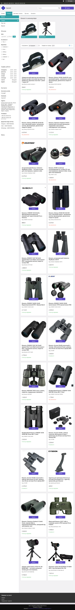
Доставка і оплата (17, 13)
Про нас (27, 13)
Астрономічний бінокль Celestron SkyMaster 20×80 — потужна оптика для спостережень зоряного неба (32, 169)
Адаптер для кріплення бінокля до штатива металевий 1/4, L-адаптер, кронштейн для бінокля (59, 479)
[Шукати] (59, 8)
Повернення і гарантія (7, 600)
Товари (8, 13)
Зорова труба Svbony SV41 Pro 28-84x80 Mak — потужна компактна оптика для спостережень (32, 568)
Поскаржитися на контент (33, 608)
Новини (3, 597)
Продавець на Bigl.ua (37, 607)
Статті (3, 599)
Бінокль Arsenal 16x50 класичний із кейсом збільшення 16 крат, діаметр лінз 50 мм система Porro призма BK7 (33, 479)
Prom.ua (44, 605)
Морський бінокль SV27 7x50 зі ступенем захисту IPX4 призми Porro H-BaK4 (60, 523)
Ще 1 (4, 59)
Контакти (33, 13)
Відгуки (3, 25)
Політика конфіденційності (45, 608)
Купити (33, 73)
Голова (3, 13)
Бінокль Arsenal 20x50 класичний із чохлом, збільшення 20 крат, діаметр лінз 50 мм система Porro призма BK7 (60, 347)
